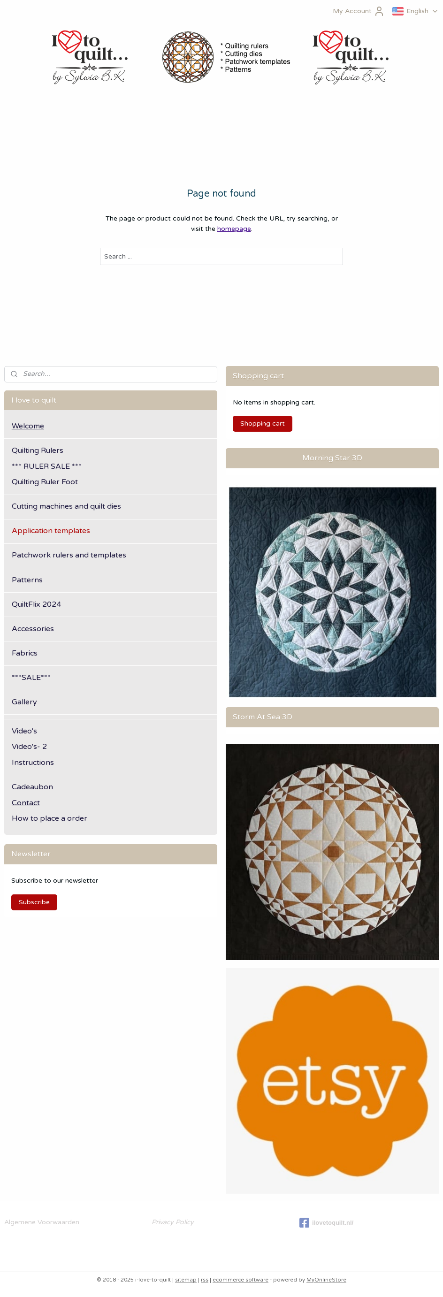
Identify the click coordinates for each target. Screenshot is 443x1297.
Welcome (28, 426)
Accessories (33, 628)
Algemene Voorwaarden (41, 1222)
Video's (24, 731)
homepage (234, 229)
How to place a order (49, 818)
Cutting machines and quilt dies (66, 506)
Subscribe (34, 902)
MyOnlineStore (326, 1280)
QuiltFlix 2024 (36, 604)
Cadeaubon (32, 787)
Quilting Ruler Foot (45, 482)
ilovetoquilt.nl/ (326, 1222)
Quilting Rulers (37, 450)
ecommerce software (240, 1280)
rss (204, 1280)
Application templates (51, 530)
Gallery (24, 702)
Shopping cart (262, 423)
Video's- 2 (29, 746)
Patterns (27, 580)
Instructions (33, 762)
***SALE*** (31, 677)
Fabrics (25, 653)
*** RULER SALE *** (47, 466)
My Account (359, 11)
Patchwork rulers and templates (69, 555)
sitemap (186, 1280)
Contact (26, 803)
